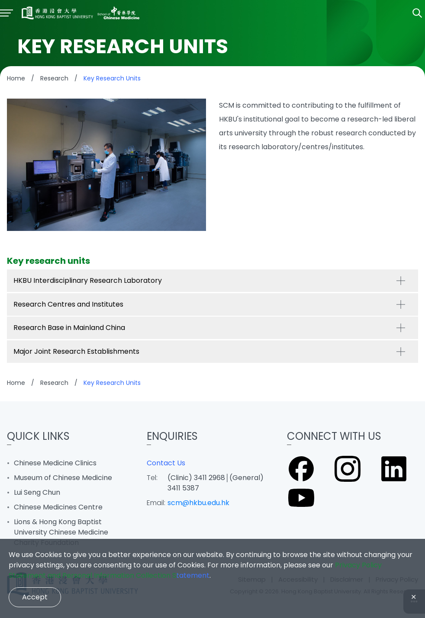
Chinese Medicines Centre (58, 507)
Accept (35, 597)
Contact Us (166, 463)
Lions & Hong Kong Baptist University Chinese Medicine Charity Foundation (61, 532)
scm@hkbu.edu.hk (198, 503)
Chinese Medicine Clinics (55, 463)
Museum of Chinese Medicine (63, 478)
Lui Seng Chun (37, 492)
